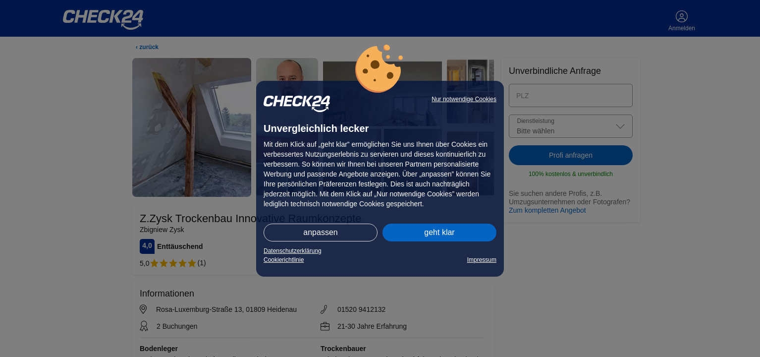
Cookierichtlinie (284, 259)
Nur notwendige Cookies (464, 99)
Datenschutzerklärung (293, 250)
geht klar (439, 232)
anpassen (320, 232)
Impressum (481, 259)
